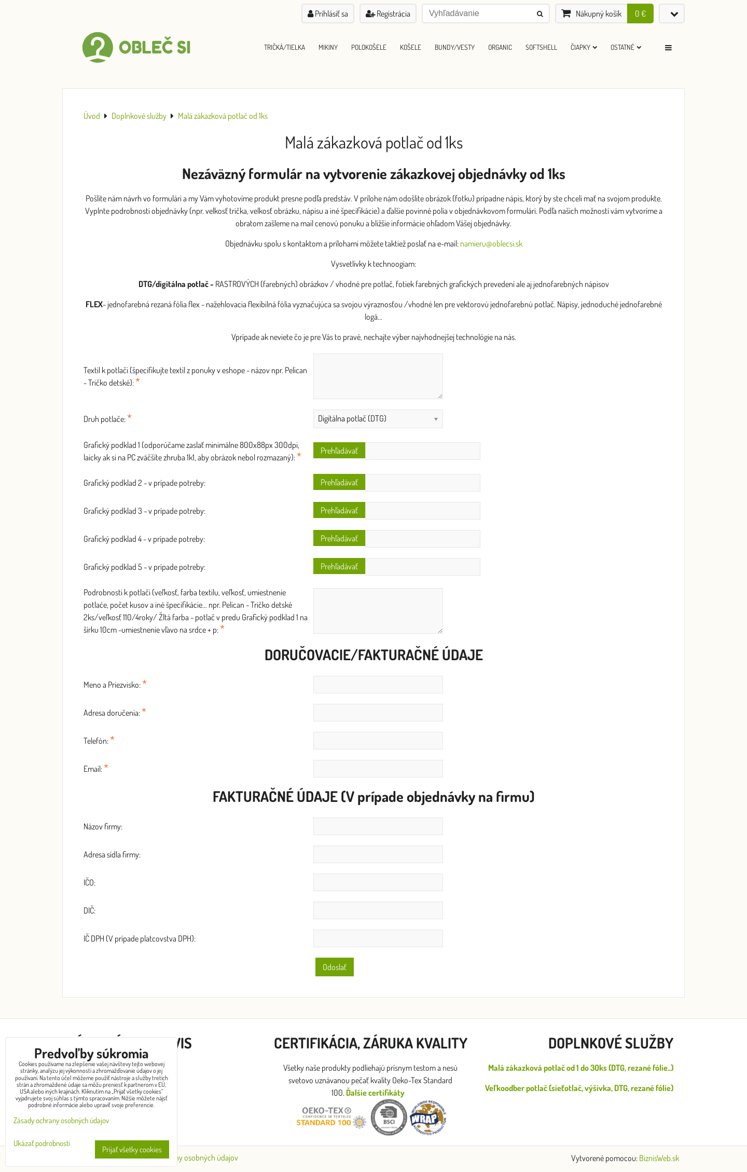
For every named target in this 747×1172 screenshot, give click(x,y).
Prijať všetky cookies (132, 1149)
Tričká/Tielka (284, 47)
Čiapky (584, 47)
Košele (410, 47)
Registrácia (388, 13)
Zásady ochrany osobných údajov (185, 1157)
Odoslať (335, 967)
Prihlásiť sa (328, 13)
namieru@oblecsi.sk (491, 243)
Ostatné (626, 47)
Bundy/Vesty (455, 47)
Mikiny (328, 47)
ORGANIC (500, 47)
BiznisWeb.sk (659, 1158)
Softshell (541, 47)
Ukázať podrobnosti (41, 1143)
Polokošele (368, 47)
